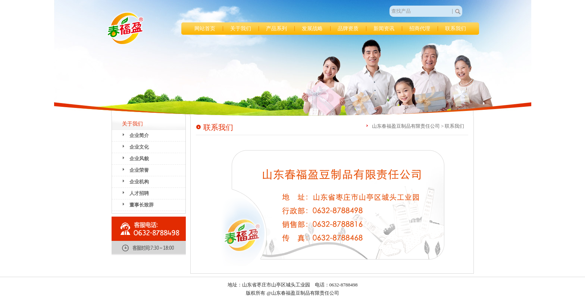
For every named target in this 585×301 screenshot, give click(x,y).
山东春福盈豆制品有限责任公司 (125, 28)
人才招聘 (139, 193)
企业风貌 (139, 158)
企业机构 (139, 181)
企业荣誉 (139, 170)
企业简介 (139, 135)
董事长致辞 (141, 205)
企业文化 (139, 147)
